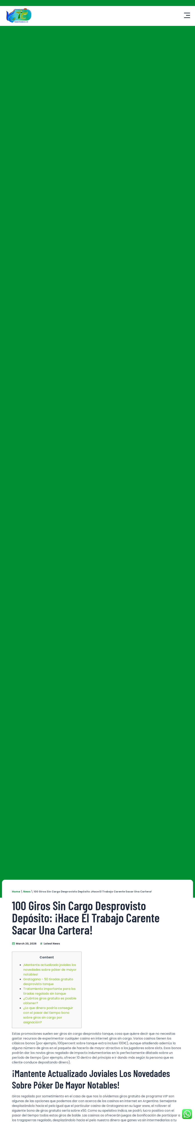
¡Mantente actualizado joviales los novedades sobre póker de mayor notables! (50, 970)
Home (16, 891)
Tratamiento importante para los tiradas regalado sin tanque (49, 991)
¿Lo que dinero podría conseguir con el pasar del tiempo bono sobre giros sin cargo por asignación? (48, 1015)
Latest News (52, 943)
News (26, 891)
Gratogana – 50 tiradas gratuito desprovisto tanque (48, 981)
